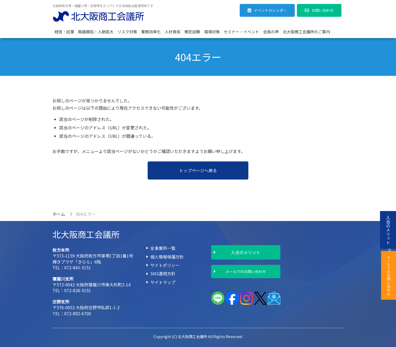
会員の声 (271, 31)
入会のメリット (245, 252)
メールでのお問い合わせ (246, 271)
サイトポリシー (165, 265)
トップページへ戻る (198, 170)
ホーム (58, 214)
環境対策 (212, 31)
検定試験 (192, 31)
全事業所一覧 (162, 248)
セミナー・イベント (241, 31)
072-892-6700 (77, 313)
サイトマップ (162, 282)
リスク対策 (127, 31)
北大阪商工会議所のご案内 (306, 31)
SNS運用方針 (162, 273)
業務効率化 (151, 31)
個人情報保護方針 (167, 257)
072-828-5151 (77, 290)
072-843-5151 (77, 267)
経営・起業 (64, 31)
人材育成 (172, 31)
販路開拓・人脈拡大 (96, 31)
